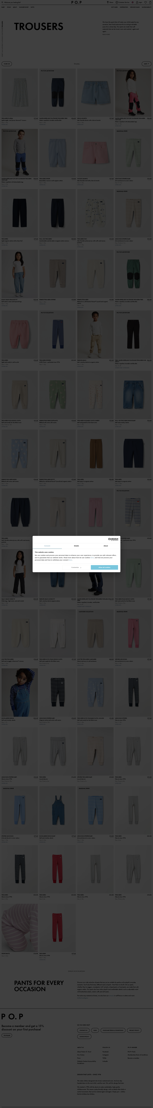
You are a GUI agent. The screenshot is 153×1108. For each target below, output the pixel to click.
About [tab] (106, 546)
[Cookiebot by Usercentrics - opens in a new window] (109, 539)
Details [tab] (76, 546)
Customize (76, 567)
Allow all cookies (104, 567)
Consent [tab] (47, 546)
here (92, 557)
